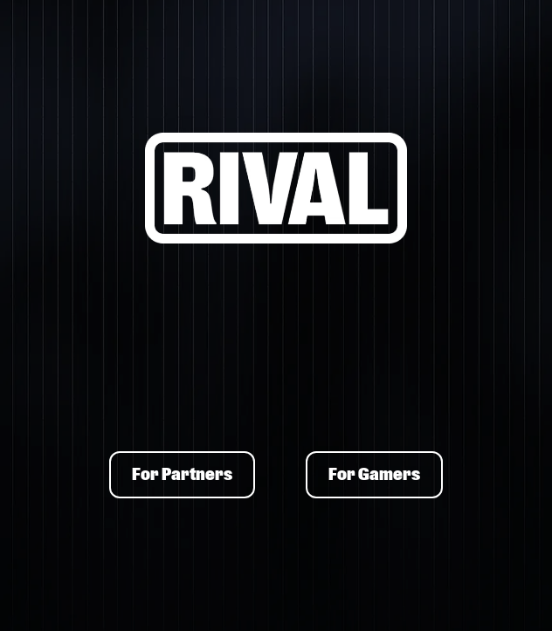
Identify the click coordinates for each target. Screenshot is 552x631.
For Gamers (374, 474)
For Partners (182, 474)
